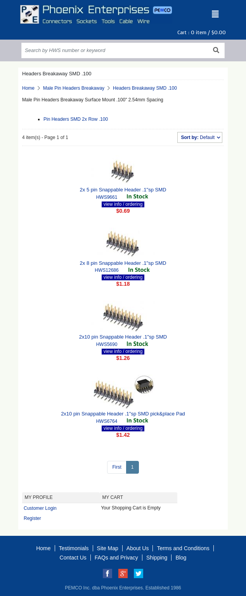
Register (32, 518)
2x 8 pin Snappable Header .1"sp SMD (123, 263)
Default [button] (198, 137)
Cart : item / (201, 32)
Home (28, 88)
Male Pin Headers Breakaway (73, 88)
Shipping (157, 557)
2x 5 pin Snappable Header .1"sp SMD (123, 190)
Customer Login (40, 508)
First (116, 467)
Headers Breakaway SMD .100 (145, 88)
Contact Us (73, 557)
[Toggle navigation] (215, 14)
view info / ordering (123, 204)
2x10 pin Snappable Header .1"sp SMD (123, 337)
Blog (180, 557)
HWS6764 (107, 421)
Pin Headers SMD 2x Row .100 (75, 119)
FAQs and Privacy (116, 557)
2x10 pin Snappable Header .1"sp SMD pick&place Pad (123, 414)
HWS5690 (107, 344)
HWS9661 (107, 197)
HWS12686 (106, 270)
